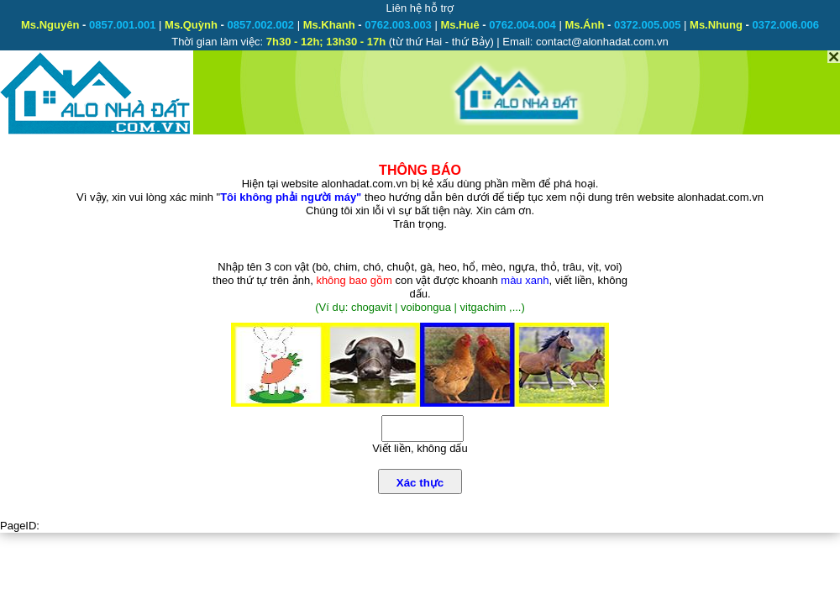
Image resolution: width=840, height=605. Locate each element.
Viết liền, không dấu (419, 448)
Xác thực (420, 482)
